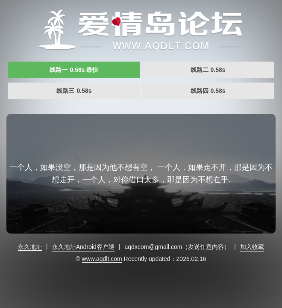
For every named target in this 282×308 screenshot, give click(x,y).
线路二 (208, 69)
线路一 (74, 69)
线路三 (73, 90)
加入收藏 (252, 246)
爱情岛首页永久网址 (141, 30)
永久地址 (30, 246)
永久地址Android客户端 (83, 246)
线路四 (208, 90)
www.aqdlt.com (102, 258)
